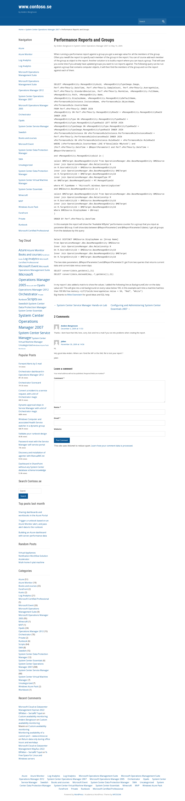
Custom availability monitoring (33, 716)
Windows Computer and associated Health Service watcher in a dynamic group (32, 422)
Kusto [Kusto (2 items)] (21, 259)
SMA (21, 159)
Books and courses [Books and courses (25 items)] (30, 254)
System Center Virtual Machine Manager (73, 785)
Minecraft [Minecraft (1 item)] (30, 286)
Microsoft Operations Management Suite (98, 775)
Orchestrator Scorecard (30, 382)
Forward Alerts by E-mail (30, 363)
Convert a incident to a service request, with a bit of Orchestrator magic (33, 393)
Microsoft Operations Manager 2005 (107, 779)
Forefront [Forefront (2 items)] (45, 255)
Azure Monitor (25, 54)
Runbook (23, 224)
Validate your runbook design (33, 433)
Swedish (22, 132)
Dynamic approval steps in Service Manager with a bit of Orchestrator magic (32, 408)
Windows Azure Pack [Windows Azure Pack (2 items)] (41, 345)
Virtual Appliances (27, 552)
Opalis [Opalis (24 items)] (41, 285)
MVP (21, 201)
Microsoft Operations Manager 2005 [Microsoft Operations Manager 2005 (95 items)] (34, 279)
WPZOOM (117, 794)
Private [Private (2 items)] (40, 295)
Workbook (24, 689)
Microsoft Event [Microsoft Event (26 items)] (29, 266)
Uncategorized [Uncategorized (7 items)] (26, 345)
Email (57, 410)
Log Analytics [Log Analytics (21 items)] (31, 258)
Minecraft (23, 195)
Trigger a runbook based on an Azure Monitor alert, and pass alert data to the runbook (34, 524)
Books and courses (28, 138)
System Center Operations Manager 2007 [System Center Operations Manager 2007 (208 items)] (31, 321)
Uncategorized (25, 165)
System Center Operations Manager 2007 (43, 29)
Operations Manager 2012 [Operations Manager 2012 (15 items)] (34, 289)
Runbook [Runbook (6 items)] (23, 299)
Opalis (22, 120)
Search (163, 21)
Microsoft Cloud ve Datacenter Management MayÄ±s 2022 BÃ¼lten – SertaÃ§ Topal (33, 749)
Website (58, 421)
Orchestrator (25, 114)
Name (57, 399)
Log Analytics (25, 60)
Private (22, 218)
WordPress (78, 794)
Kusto (21, 592)
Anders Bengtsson (27, 719)
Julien (63, 333)
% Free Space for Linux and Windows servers (33, 755)
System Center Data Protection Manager (110, 782)
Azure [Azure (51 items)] (23, 250)
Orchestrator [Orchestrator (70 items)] (28, 294)
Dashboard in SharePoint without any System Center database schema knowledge (32, 467)
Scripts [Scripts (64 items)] (32, 299)
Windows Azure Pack (28, 207)
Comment (59, 370)
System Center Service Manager (34, 126)
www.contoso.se (35, 7)
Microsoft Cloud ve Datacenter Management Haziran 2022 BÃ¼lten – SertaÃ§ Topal (33, 710)
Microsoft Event (26, 144)
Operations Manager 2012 (31, 90)
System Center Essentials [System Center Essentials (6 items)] (30, 310)
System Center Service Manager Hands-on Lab (80, 297)
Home (21, 29)
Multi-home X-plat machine (31, 562)
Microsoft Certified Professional (34, 230)
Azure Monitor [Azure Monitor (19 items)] (35, 250)
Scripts (22, 644)
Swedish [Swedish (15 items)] (23, 303)
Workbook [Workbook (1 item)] (22, 349)
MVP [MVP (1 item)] (35, 286)
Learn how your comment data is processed (111, 437)
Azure (21, 48)
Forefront (23, 213)
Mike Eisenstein (75, 286)
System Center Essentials (30, 189)
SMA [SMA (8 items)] (40, 299)
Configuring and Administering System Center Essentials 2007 (136, 299)
